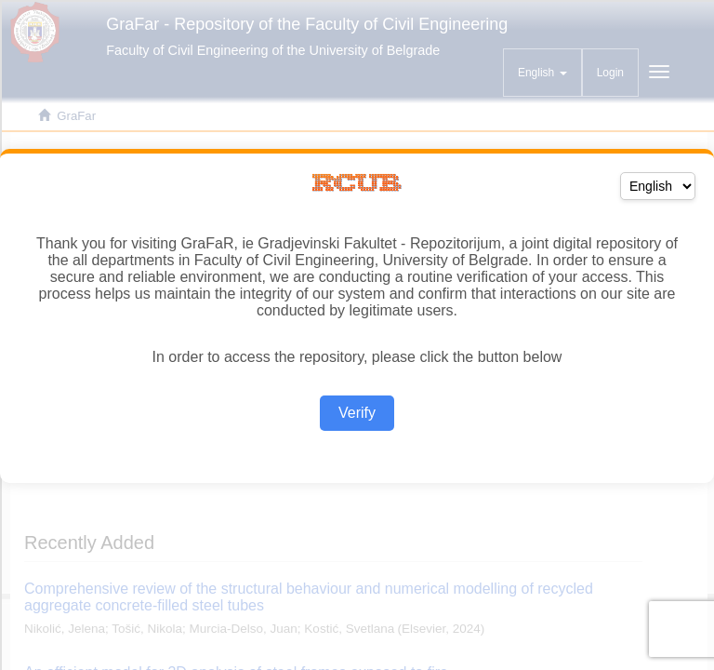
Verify (357, 413)
